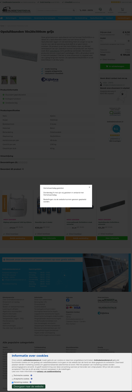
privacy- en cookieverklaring (49, 371)
